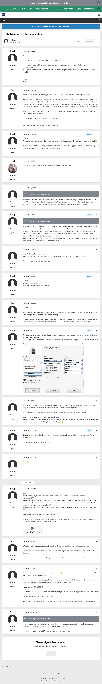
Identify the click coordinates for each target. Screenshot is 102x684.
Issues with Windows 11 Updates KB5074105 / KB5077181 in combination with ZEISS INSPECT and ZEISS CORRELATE (49, 9)
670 (12, 108)
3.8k (12, 179)
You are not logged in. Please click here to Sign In (49, 3)
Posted (29, 51)
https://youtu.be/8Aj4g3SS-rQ (33, 587)
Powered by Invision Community (51, 681)
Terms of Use (53, 678)
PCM (21, 42)
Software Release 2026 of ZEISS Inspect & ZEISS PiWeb (51, 27)
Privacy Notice (42, 678)
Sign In (51, 653)
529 (12, 560)
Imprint (62, 678)
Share (78, 41)
